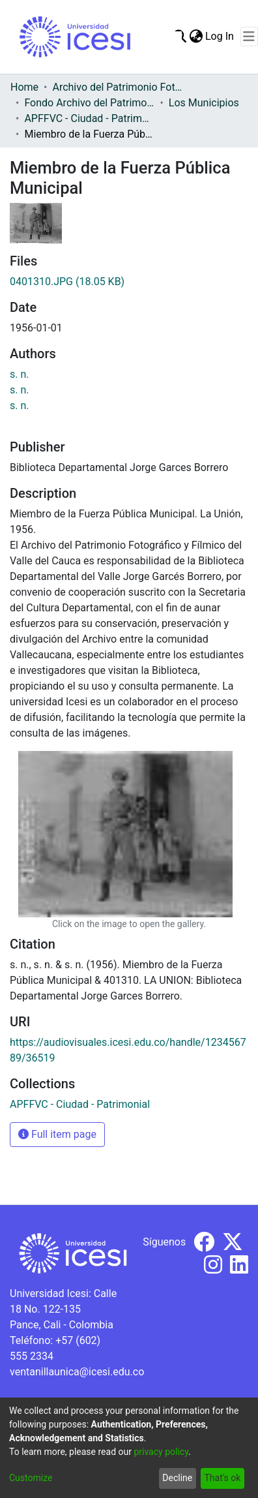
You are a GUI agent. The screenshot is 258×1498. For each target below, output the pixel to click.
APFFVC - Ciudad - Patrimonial (89, 118)
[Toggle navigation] (249, 36)
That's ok (222, 1478)
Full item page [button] (57, 1134)
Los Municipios (204, 103)
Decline (177, 1478)
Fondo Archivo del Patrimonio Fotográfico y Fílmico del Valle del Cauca (89, 103)
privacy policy (161, 1451)
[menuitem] (196, 36)
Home (24, 87)
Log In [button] (220, 36)
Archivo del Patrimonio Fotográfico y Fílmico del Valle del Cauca (117, 87)
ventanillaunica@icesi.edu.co (77, 1372)
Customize (30, 1478)
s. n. (19, 374)
